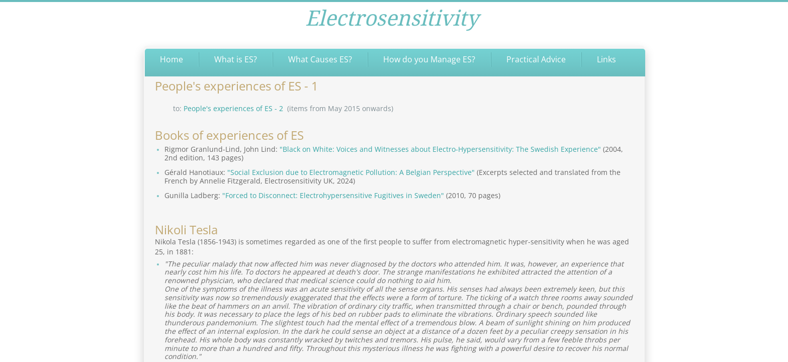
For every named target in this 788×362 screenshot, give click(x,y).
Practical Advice (536, 59)
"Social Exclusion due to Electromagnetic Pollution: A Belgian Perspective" (351, 172)
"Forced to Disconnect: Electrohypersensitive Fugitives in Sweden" (333, 195)
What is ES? (235, 59)
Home (171, 59)
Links (606, 59)
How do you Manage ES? (429, 59)
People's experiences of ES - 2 (233, 108)
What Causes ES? (320, 59)
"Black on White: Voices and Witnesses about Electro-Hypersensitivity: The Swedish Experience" (440, 149)
